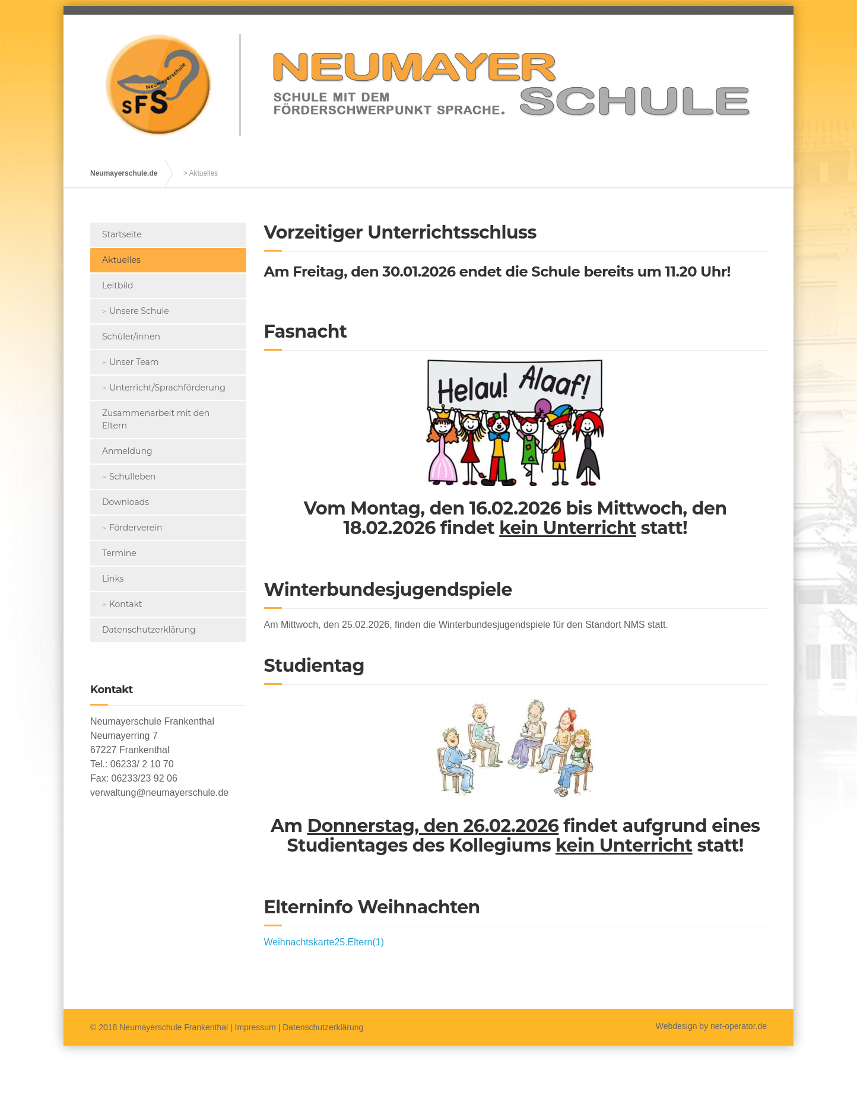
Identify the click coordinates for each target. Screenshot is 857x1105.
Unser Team (134, 362)
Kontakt (125, 604)
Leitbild (117, 285)
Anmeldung (127, 451)
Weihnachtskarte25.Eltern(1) (324, 942)
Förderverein (136, 527)
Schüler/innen (131, 336)
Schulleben (132, 476)
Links (112, 578)
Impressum (255, 1027)
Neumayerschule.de (123, 173)
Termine (119, 553)
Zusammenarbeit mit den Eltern (156, 419)
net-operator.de (738, 1026)
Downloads (125, 502)
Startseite (122, 234)
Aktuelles (121, 260)
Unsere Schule (139, 311)
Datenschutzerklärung (149, 629)
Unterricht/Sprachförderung (167, 387)
